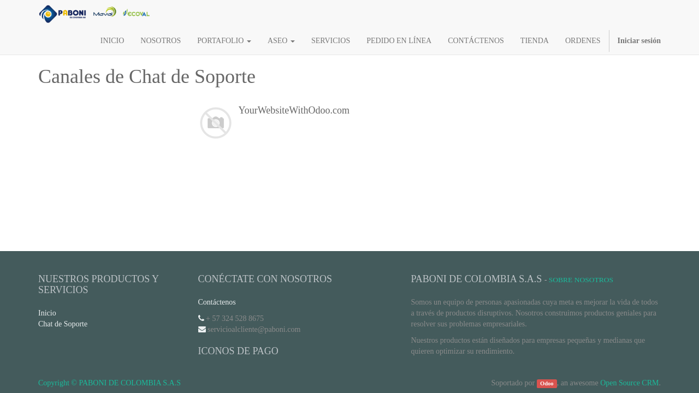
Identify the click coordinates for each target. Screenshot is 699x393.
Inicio (47, 313)
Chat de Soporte (62, 324)
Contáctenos (217, 302)
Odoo (547, 383)
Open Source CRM (629, 383)
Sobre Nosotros (581, 280)
